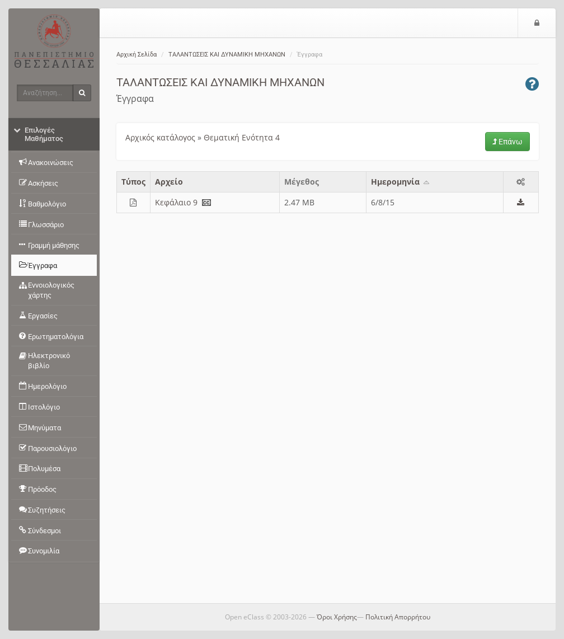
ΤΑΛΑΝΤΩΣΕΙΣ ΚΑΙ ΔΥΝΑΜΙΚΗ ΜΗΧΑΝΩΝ (226, 54)
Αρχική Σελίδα (136, 54)
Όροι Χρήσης (337, 617)
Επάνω (507, 141)
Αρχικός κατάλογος (160, 137)
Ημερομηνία (401, 181)
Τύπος (133, 181)
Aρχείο (169, 181)
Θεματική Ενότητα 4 (242, 137)
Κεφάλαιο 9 (176, 202)
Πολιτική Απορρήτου (397, 617)
